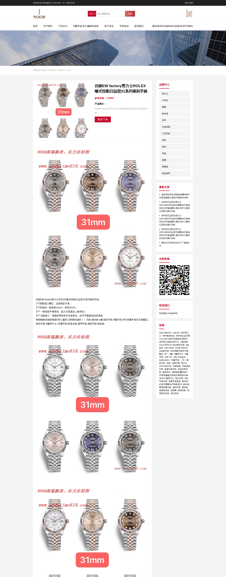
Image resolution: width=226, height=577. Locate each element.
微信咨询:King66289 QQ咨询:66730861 (172, 26)
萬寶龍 (165, 166)
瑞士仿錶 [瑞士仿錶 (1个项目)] (179, 378)
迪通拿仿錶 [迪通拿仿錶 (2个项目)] (164, 390)
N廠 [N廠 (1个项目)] (171, 354)
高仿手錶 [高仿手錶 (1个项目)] (175, 393)
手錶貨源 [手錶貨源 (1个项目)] (177, 366)
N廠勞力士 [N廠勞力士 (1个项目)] (178, 354)
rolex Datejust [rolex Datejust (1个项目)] (179, 357)
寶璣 (164, 160)
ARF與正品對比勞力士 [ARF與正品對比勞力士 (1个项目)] (169, 342)
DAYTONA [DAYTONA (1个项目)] (169, 348)
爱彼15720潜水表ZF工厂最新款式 (174, 244)
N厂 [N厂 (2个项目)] (166, 354)
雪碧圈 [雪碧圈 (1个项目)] (174, 390)
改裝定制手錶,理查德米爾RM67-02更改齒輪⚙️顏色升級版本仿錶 (174, 196)
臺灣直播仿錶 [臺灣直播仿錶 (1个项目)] (165, 387)
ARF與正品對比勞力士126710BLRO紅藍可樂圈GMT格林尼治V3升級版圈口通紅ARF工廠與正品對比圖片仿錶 (174, 206)
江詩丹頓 (166, 133)
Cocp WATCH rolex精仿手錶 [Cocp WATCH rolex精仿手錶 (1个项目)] (172, 345)
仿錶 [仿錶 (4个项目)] (168, 363)
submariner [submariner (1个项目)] (164, 360)
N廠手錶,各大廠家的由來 (86, 26)
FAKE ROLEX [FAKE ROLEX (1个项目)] (181, 348)
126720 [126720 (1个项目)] (176, 333)
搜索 (130, 14)
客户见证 (109, 26)
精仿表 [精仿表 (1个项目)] (185, 381)
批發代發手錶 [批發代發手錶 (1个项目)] (170, 369)
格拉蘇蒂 (166, 173)
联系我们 (139, 26)
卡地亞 (165, 100)
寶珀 (164, 147)
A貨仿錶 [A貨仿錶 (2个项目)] (184, 342)
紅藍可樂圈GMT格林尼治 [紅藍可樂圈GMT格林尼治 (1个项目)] (170, 384)
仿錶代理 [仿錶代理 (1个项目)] (176, 363)
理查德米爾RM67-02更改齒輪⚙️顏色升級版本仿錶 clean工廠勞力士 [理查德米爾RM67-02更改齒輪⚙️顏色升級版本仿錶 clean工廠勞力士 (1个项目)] (173, 375)
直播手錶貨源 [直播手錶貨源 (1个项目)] (174, 381)
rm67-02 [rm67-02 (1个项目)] (168, 357)
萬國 (164, 107)
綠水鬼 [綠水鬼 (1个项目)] (186, 384)
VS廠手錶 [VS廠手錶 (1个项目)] (175, 360)
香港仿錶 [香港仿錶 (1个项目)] (182, 390)
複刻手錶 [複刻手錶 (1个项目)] (177, 387)
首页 (35, 26)
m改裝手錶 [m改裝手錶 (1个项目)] (164, 351)
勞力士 (62, 70)
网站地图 (189, 3)
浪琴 (164, 120)
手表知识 (124, 26)
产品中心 (63, 26)
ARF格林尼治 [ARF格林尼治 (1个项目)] (168, 336)
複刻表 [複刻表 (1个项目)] (185, 387)
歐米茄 (165, 113)
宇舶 (164, 153)
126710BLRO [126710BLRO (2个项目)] (165, 333)
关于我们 (48, 26)
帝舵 (164, 140)
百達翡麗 (166, 127)
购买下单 (103, 119)
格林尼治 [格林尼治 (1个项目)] (166, 372)
